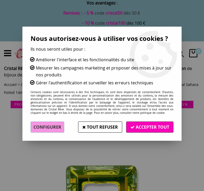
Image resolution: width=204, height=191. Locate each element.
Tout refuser (100, 127)
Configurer (47, 127)
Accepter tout (149, 127)
